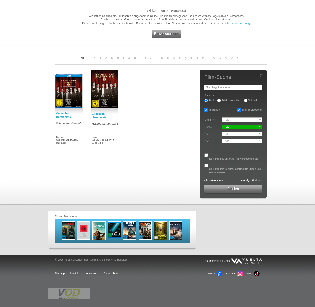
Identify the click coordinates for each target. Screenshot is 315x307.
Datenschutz (110, 273)
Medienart (210, 119)
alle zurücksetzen (213, 180)
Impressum (91, 273)
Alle (82, 58)
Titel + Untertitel (231, 100)
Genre (208, 127)
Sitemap (60, 273)
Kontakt (74, 273)
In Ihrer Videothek (251, 109)
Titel (211, 100)
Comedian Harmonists (63, 115)
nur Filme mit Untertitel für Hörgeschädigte (233, 158)
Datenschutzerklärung (237, 23)
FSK (206, 134)
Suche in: (209, 95)
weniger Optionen (252, 180)
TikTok (250, 273)
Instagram (231, 273)
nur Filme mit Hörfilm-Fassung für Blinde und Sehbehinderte (234, 171)
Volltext (252, 100)
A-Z (206, 141)
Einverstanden (166, 34)
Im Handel (215, 109)
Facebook (210, 273)
